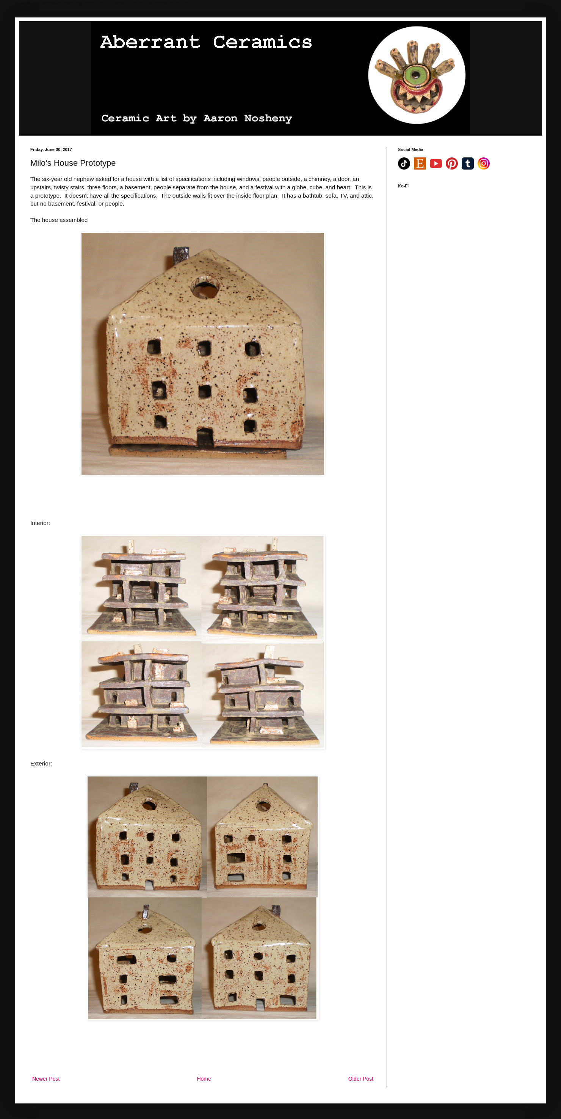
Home (204, 1079)
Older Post (360, 1079)
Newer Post (46, 1079)
